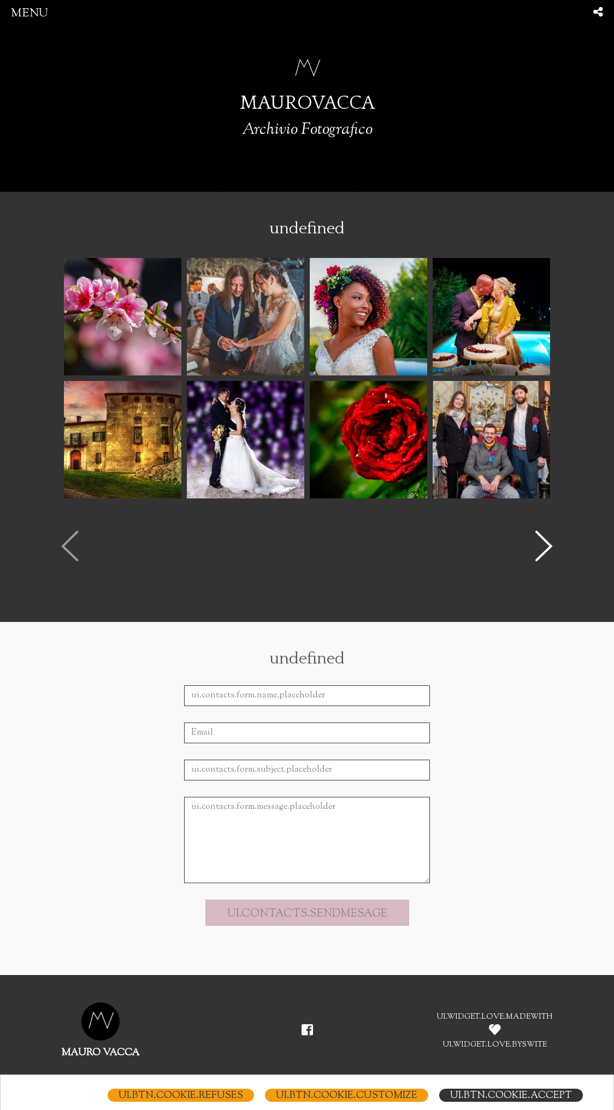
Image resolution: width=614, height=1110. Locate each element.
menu (29, 13)
